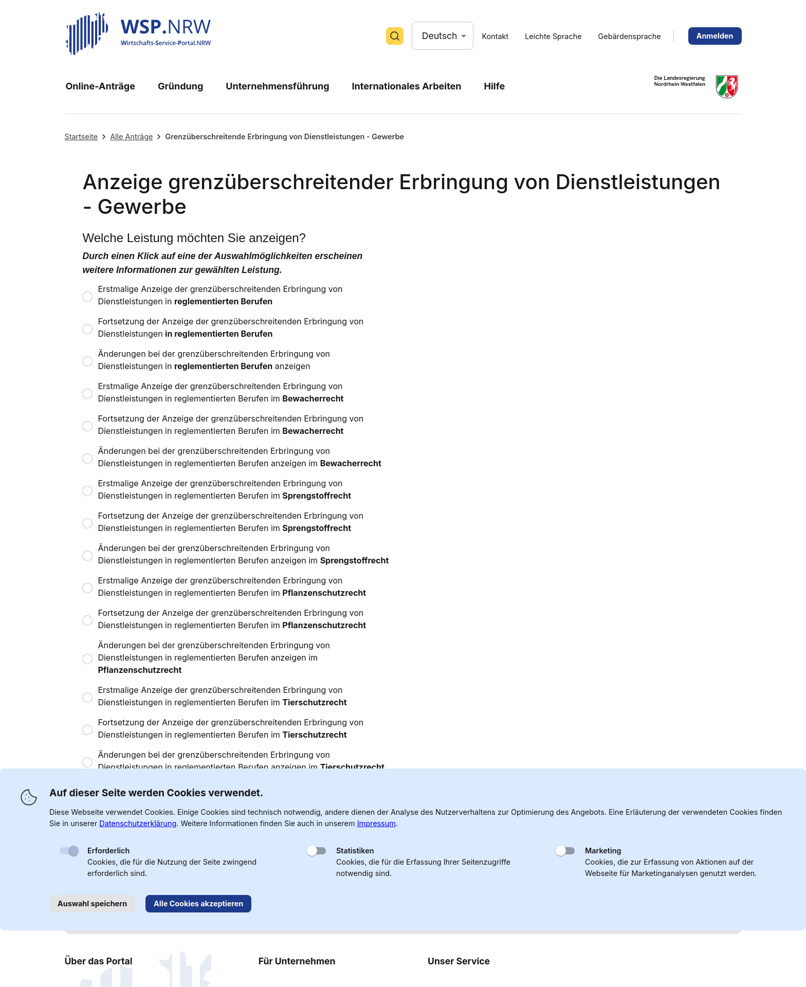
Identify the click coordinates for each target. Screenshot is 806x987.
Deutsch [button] (439, 35)
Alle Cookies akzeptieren (198, 903)
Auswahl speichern (92, 903)
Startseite (81, 136)
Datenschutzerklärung (137, 823)
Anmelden (715, 35)
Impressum (376, 823)
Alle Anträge (131, 136)
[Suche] (395, 36)
